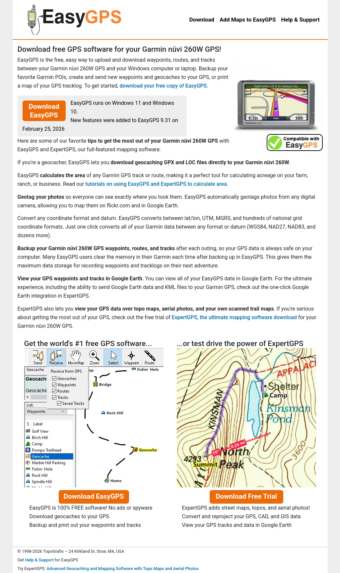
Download (201, 19)
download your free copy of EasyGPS (163, 86)
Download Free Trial (246, 496)
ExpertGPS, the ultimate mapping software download (234, 317)
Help (300, 19)
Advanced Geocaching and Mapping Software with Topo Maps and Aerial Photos (122, 568)
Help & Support (39, 559)
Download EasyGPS (44, 111)
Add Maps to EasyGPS (248, 19)
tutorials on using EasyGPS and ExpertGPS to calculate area (156, 184)
